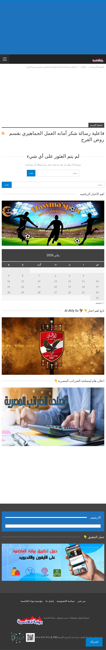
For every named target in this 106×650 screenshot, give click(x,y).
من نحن (82, 601)
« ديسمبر (100, 302)
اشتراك (94, 641)
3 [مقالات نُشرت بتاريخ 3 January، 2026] (97, 275)
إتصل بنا (50, 601)
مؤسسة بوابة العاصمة (32, 601)
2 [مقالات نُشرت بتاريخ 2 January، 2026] (8, 270)
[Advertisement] (53, 27)
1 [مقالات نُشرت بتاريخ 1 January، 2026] (22, 270)
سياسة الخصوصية (66, 601)
